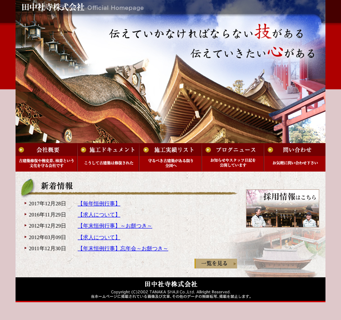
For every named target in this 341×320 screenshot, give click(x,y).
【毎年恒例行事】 (99, 203)
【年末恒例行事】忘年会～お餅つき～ (123, 248)
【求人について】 (99, 215)
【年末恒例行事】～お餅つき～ (115, 226)
